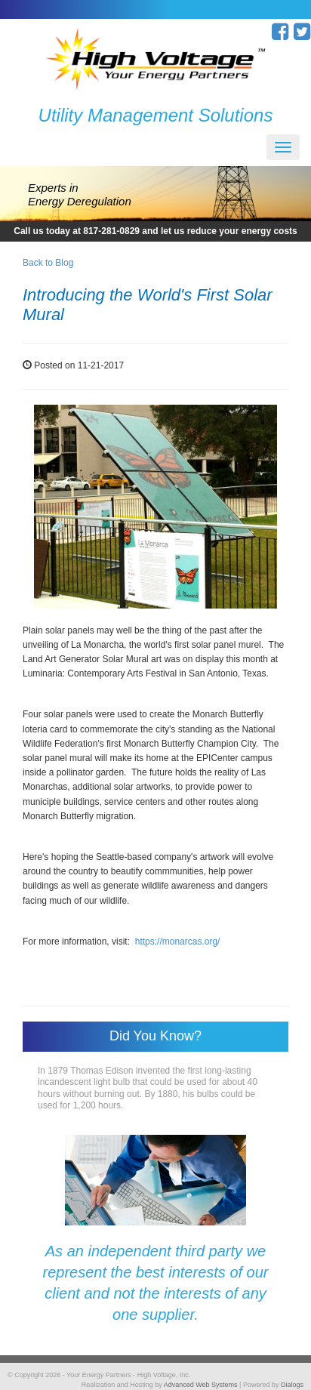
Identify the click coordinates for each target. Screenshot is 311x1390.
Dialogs (292, 1384)
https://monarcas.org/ (177, 941)
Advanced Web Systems (201, 1384)
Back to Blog (48, 262)
